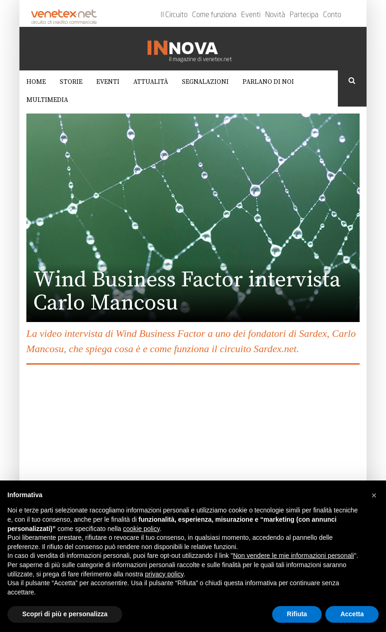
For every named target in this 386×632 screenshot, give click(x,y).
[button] (374, 495)
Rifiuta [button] (297, 614)
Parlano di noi (268, 82)
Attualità (150, 82)
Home (36, 82)
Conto (332, 15)
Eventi (251, 15)
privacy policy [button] (164, 574)
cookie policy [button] (141, 528)
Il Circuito (174, 15)
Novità (275, 15)
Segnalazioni (205, 82)
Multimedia (47, 100)
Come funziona (214, 15)
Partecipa (304, 15)
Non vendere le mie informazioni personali (293, 555)
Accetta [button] (352, 614)
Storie (71, 82)
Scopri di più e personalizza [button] (64, 614)
